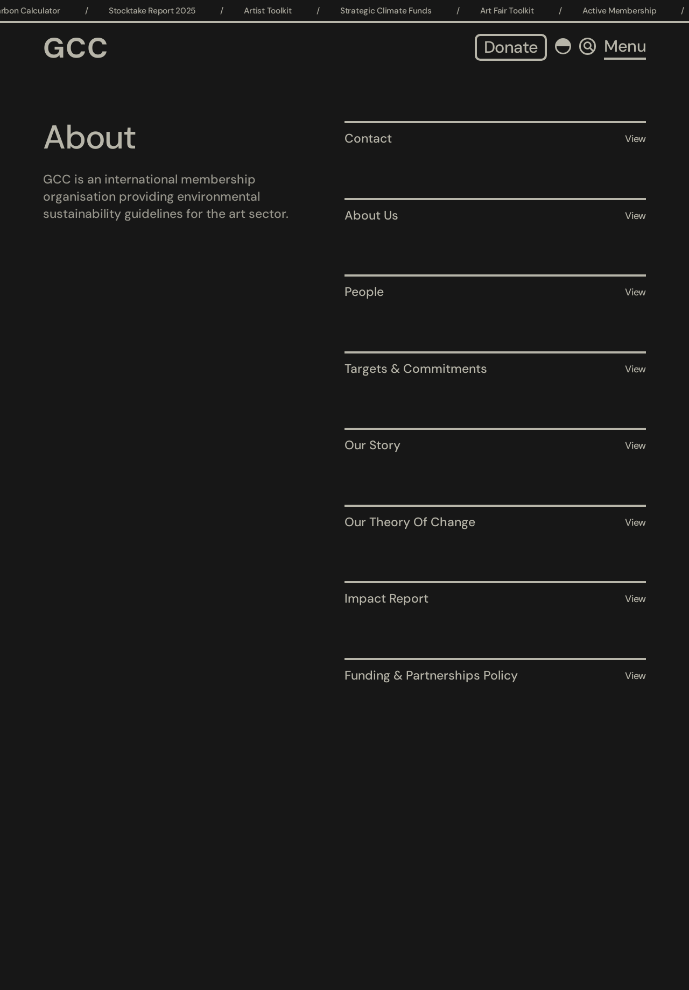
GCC (76, 48)
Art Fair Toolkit (511, 10)
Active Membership (623, 10)
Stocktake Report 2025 (156, 10)
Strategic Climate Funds (390, 10)
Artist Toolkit (272, 10)
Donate (511, 47)
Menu (625, 46)
